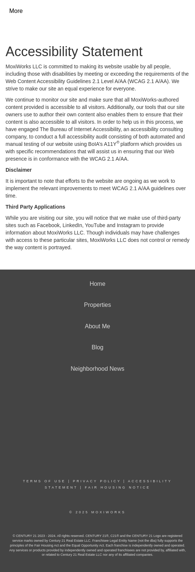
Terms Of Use (44, 481)
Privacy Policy (97, 481)
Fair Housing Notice (117, 487)
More (16, 11)
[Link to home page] (68, 11)
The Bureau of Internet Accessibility (80, 129)
